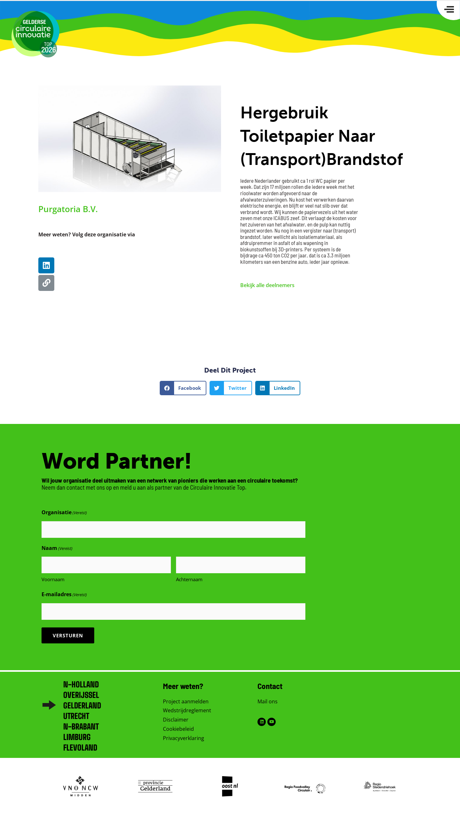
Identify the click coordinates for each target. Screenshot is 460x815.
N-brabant (81, 726)
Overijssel (81, 695)
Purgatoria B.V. (68, 209)
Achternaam (189, 579)
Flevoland (80, 747)
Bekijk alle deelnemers (267, 285)
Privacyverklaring (183, 738)
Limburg (77, 737)
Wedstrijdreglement (187, 710)
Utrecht (76, 716)
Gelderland (82, 705)
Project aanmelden (186, 701)
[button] (183, 388)
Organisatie (64, 512)
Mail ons (267, 701)
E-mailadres (64, 594)
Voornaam (53, 579)
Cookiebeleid (178, 728)
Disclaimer (175, 719)
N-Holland (81, 684)
